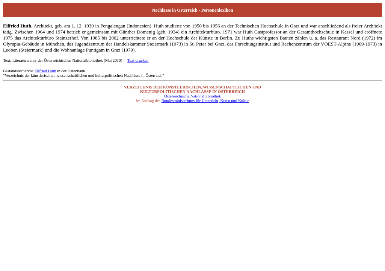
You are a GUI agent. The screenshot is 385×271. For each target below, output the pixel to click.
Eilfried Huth (45, 71)
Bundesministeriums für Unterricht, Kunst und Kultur (205, 100)
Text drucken (138, 60)
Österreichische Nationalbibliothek (192, 96)
